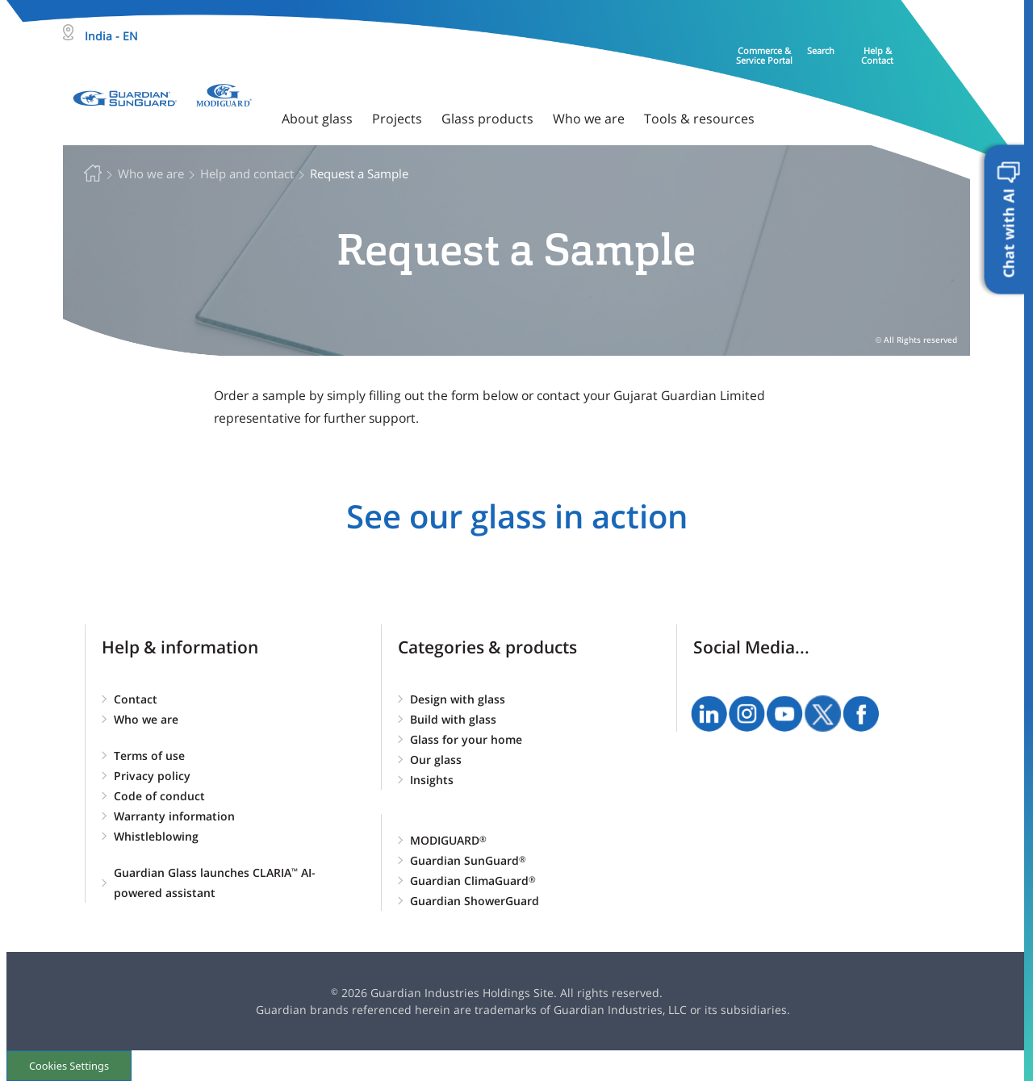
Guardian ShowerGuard (474, 900)
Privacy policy (152, 775)
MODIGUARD (448, 840)
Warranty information (174, 816)
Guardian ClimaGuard (473, 880)
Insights (432, 779)
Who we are (146, 719)
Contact (135, 699)
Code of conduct (159, 795)
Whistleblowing (156, 836)
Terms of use (149, 755)
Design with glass (457, 699)
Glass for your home (466, 739)
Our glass (436, 759)
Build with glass (453, 719)
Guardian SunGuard (468, 860)
